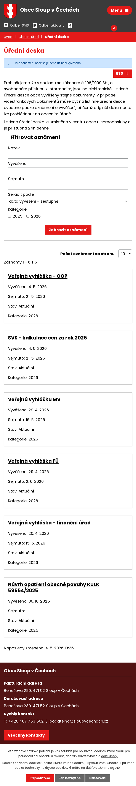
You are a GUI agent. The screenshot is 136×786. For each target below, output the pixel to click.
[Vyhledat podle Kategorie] (9, 216)
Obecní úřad (29, 37)
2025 (17, 216)
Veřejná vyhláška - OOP (37, 276)
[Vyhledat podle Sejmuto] (68, 186)
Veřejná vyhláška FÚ (33, 461)
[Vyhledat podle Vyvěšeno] (68, 171)
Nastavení (98, 778)
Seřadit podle (21, 195)
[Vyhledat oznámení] (68, 230)
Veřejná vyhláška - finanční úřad (49, 523)
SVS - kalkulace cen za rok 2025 (47, 338)
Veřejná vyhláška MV (34, 400)
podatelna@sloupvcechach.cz (79, 722)
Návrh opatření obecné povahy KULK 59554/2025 (53, 588)
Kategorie (17, 210)
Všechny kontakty (26, 736)
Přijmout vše (39, 778)
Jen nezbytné (69, 778)
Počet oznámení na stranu (87, 254)
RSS (123, 74)
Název (14, 148)
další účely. (109, 756)
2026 (36, 216)
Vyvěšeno (17, 164)
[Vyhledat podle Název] (68, 156)
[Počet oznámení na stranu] (125, 254)
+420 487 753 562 (26, 722)
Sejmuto (16, 179)
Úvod (8, 37)
